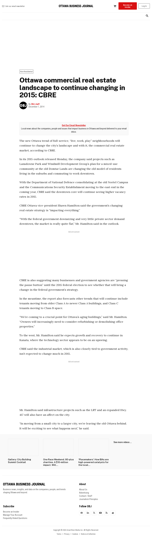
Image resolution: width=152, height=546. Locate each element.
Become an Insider (11, 511)
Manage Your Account (12, 514)
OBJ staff (35, 104)
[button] (147, 16)
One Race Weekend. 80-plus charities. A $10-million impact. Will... (58, 462)
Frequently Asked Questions (15, 517)
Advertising (84, 492)
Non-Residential (26, 71)
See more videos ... (123, 442)
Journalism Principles (88, 498)
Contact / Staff (85, 495)
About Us (83, 489)
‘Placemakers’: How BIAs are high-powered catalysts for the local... (92, 462)
